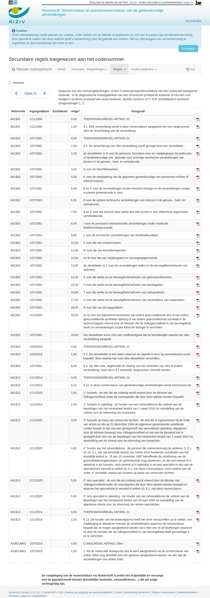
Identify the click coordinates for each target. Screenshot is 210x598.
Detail (61, 69)
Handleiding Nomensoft (137, 592)
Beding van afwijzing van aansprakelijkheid (89, 592)
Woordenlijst (193, 21)
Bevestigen (188, 48)
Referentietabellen (187, 592)
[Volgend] (44, 93)
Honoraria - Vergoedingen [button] (89, 69)
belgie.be (188, 2)
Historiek (16, 82)
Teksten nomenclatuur (164, 592)
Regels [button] (119, 69)
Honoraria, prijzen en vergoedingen (28, 596)
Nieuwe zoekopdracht (32, 69)
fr (15, 2)
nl (11, 2)
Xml (190, 69)
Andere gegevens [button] (144, 69)
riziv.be (133, 2)
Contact (118, 592)
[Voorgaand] (16, 93)
